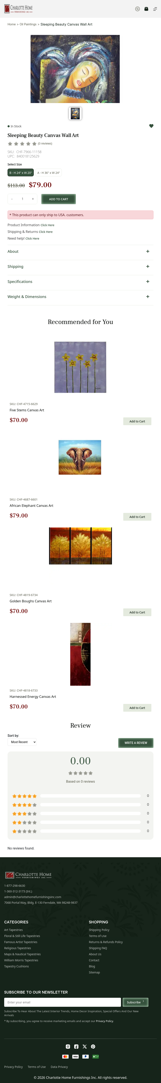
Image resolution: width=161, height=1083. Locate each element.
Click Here (48, 225)
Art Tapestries (13, 930)
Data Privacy (59, 1067)
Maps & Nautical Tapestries (22, 954)
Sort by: (13, 736)
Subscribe (135, 1002)
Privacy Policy (104, 1021)
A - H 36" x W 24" (48, 173)
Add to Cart (137, 421)
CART (146, 9)
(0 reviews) (45, 143)
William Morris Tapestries (21, 960)
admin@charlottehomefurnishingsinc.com (32, 897)
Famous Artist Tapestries (20, 942)
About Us (95, 954)
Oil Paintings (28, 24)
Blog (92, 966)
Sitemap (94, 972)
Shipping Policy (99, 930)
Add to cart (58, 199)
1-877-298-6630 (14, 886)
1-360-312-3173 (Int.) (18, 891)
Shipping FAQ (98, 948)
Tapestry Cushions (16, 966)
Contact (94, 960)
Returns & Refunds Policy (106, 942)
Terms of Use (97, 936)
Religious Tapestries (17, 948)
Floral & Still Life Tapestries (22, 936)
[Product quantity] (22, 199)
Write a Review (136, 743)
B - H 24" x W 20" (20, 173)
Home (12, 24)
